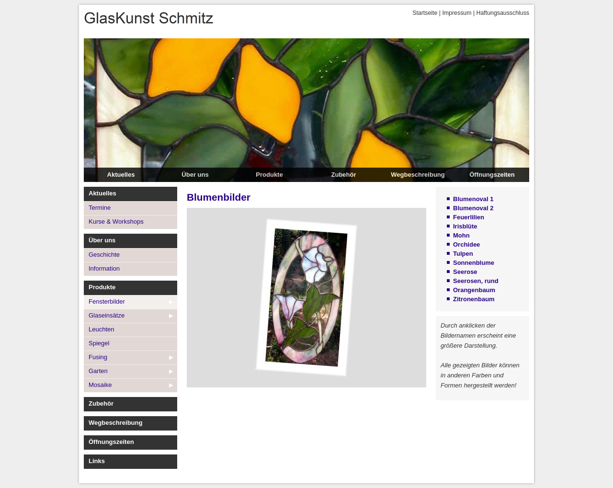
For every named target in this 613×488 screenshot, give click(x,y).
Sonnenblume (473, 262)
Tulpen (463, 253)
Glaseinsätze (107, 315)
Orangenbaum (474, 290)
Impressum (456, 13)
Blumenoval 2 (473, 208)
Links (97, 461)
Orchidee (466, 244)
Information (104, 268)
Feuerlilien (468, 217)
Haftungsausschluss (503, 13)
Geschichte (104, 254)
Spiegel (99, 343)
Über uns (195, 174)
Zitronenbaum (474, 299)
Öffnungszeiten (492, 174)
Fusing (98, 357)
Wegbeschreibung (417, 174)
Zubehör (343, 174)
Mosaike (100, 384)
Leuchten (101, 329)
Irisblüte (465, 226)
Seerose (465, 271)
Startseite (424, 13)
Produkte (269, 174)
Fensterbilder (107, 301)
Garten (98, 371)
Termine (100, 207)
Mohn (461, 235)
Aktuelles (121, 174)
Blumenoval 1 (473, 199)
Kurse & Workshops (116, 221)
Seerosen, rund (476, 280)
